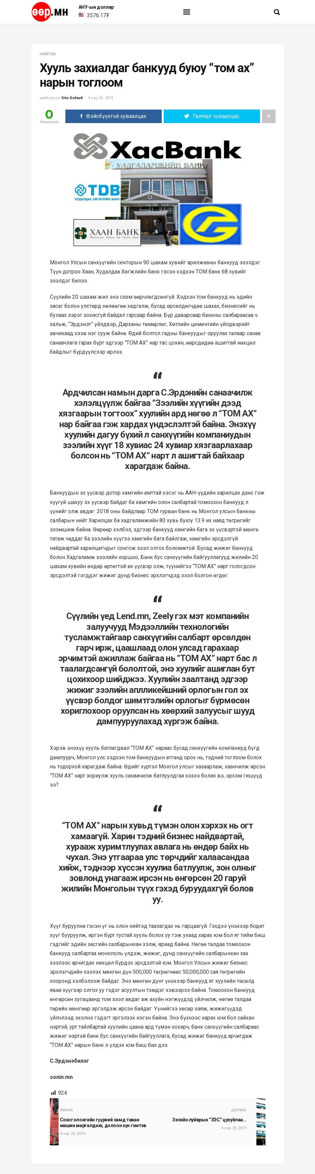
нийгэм (48, 54)
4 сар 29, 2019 (100, 98)
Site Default (72, 98)
